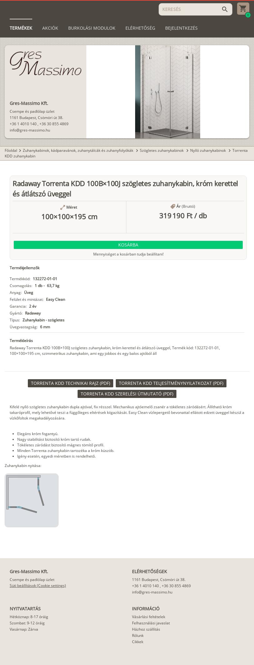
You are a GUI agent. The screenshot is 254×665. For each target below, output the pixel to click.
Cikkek (137, 641)
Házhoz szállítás (146, 629)
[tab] (21, 28)
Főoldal (11, 150)
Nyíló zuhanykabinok (208, 150)
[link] (70, 383)
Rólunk (138, 635)
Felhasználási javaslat (151, 623)
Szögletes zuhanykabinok (162, 150)
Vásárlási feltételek (148, 616)
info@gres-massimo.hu (30, 130)
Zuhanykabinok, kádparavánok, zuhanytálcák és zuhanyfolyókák (78, 150)
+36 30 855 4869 (54, 124)
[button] (128, 245)
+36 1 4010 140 (23, 124)
